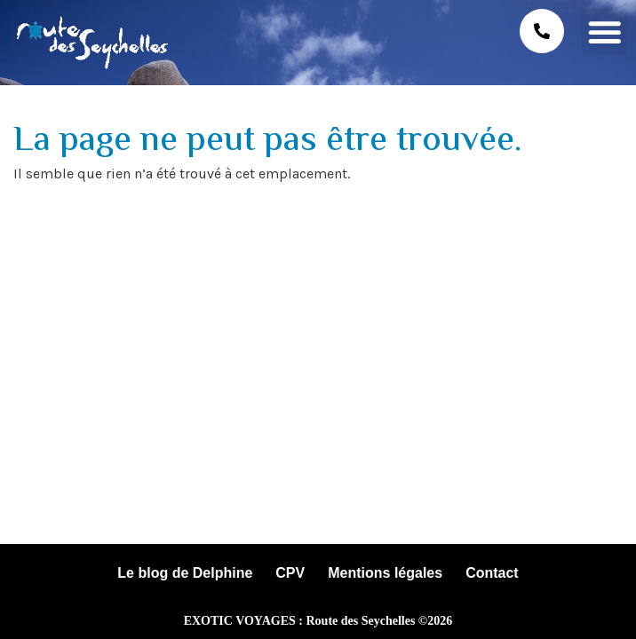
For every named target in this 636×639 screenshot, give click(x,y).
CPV (290, 572)
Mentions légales (385, 572)
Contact (492, 572)
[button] (604, 31)
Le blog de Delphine (184, 572)
